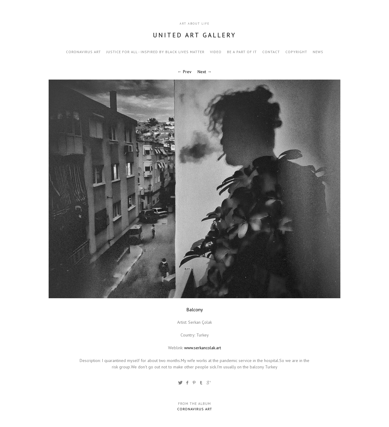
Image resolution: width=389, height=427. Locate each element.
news (318, 52)
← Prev (184, 71)
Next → (205, 71)
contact (271, 52)
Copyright (296, 52)
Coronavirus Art (83, 52)
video (216, 52)
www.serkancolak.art (202, 347)
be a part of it (242, 52)
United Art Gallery (194, 35)
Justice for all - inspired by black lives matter (155, 52)
